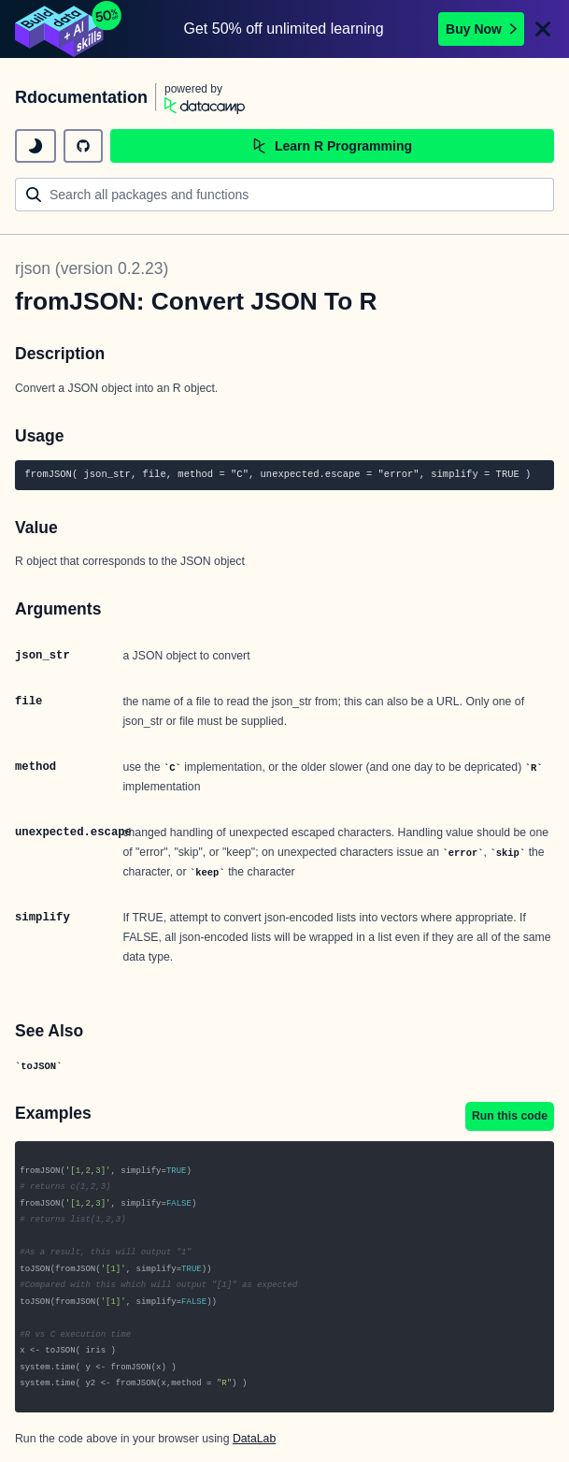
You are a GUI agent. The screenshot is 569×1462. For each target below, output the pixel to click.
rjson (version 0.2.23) (91, 268)
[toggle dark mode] (35, 146)
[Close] (543, 29)
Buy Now (481, 29)
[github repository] (83, 146)
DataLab (254, 1438)
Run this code (510, 1115)
